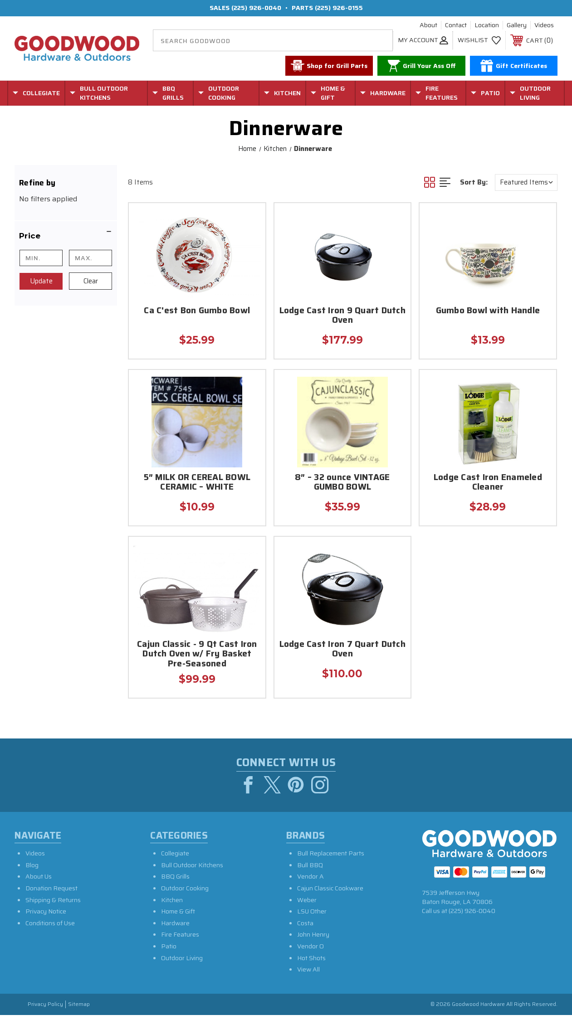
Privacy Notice (45, 917)
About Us (38, 882)
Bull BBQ (310, 870)
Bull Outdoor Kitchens (192, 870)
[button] (65, 235)
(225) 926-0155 (339, 8)
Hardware (175, 928)
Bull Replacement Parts (330, 859)
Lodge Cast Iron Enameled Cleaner (488, 482)
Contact (456, 25)
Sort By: (474, 182)
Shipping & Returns (53, 905)
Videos (544, 25)
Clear (90, 281)
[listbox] (526, 182)
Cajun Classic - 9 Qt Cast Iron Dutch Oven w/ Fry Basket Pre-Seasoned (197, 654)
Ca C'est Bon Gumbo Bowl (197, 311)
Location (486, 25)
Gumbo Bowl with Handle (488, 311)
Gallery (517, 25)
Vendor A (310, 882)
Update (41, 281)
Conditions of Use (50, 928)
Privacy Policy (45, 1009)
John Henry (313, 940)
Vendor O (310, 952)
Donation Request (51, 894)
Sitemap (79, 1009)
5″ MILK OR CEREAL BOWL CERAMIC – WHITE (197, 482)
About (428, 25)
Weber (307, 905)
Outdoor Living (182, 963)
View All (308, 975)
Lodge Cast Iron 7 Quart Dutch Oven (342, 649)
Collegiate (175, 859)
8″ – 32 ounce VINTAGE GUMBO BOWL (342, 482)
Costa (305, 928)
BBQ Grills (175, 882)
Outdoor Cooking (185, 894)
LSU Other (312, 917)
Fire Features (180, 940)
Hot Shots (311, 963)
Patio (168, 952)
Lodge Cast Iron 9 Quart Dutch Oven (342, 316)
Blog (32, 870)
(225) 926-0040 (256, 8)
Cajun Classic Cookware (330, 894)
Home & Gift (178, 917)
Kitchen (172, 905)
